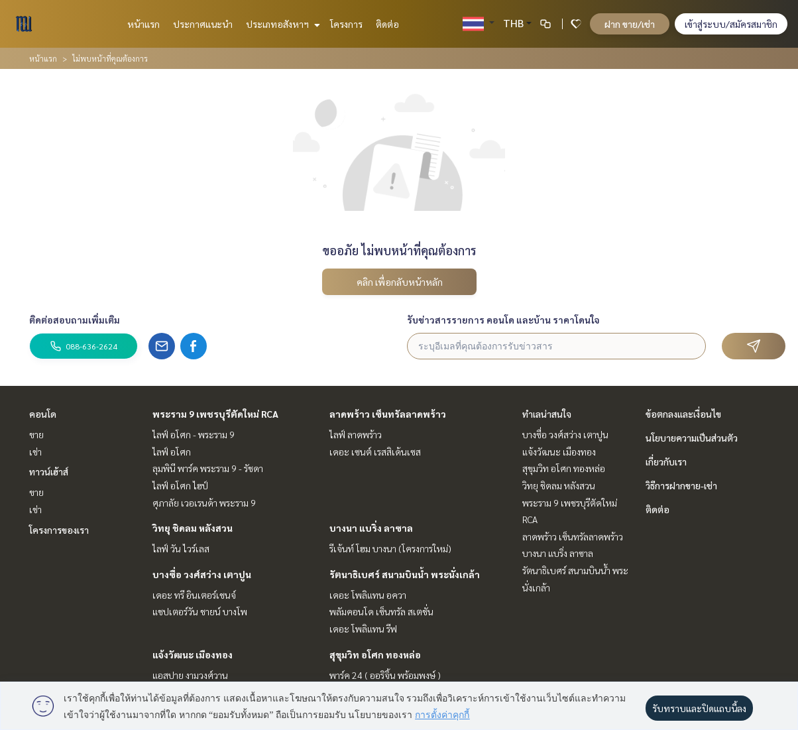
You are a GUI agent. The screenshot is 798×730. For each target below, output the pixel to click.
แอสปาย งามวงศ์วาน (190, 675)
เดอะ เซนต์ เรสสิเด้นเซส (375, 451)
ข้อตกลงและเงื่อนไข (683, 414)
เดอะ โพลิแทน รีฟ (363, 629)
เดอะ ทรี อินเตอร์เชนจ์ (194, 595)
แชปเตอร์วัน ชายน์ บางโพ (199, 611)
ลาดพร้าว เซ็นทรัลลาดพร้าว (387, 414)
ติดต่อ (387, 24)
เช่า (35, 451)
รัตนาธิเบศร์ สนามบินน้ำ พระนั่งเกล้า (404, 574)
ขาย (36, 434)
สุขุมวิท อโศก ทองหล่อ (375, 654)
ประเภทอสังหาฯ (281, 24)
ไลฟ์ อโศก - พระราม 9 (193, 434)
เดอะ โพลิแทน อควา (367, 595)
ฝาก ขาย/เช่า (629, 24)
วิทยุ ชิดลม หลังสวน (192, 528)
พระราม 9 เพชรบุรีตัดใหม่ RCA (215, 414)
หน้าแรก (143, 24)
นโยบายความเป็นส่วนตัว (692, 438)
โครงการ (346, 24)
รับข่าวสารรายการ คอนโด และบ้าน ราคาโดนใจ (503, 320)
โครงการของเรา (59, 530)
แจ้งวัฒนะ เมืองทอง (192, 654)
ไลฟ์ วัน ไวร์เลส (180, 548)
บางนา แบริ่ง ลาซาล (371, 528)
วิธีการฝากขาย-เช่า (681, 485)
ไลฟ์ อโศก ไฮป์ (180, 485)
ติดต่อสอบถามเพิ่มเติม (74, 320)
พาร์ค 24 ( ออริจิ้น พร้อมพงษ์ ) (385, 675)
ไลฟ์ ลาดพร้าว (355, 434)
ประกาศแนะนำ (203, 24)
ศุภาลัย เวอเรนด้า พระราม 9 (204, 503)
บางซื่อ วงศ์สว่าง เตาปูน (201, 574)
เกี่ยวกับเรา (666, 461)
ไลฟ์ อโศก (171, 451)
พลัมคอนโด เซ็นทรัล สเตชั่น (381, 611)
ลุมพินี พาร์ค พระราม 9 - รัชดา (207, 468)
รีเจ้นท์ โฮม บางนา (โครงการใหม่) (390, 548)
